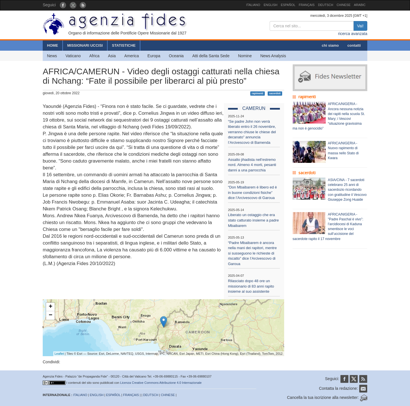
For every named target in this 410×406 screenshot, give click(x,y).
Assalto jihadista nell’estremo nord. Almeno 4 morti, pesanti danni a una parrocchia (252, 164)
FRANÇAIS (307, 5)
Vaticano (73, 56)
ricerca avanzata (352, 33)
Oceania (176, 56)
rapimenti (257, 93)
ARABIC (360, 5)
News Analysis (273, 56)
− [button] (50, 315)
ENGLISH (270, 5)
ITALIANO (253, 5)
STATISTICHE (124, 45)
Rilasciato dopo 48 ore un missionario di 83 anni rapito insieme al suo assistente (251, 286)
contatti (354, 45)
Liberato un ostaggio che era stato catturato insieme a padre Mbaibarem (253, 220)
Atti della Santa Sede (210, 56)
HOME (52, 45)
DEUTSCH (325, 5)
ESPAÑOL (288, 5)
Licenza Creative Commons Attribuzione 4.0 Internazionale (161, 382)
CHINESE (343, 5)
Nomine (245, 56)
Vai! (360, 26)
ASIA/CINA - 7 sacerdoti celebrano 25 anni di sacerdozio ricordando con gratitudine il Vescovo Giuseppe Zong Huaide (347, 190)
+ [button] (50, 307)
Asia (112, 56)
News (52, 56)
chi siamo (330, 45)
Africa (94, 56)
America (131, 56)
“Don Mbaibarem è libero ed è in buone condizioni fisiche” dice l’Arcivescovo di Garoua (252, 192)
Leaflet (59, 353)
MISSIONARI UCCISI (85, 45)
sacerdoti (274, 93)
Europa (153, 56)
